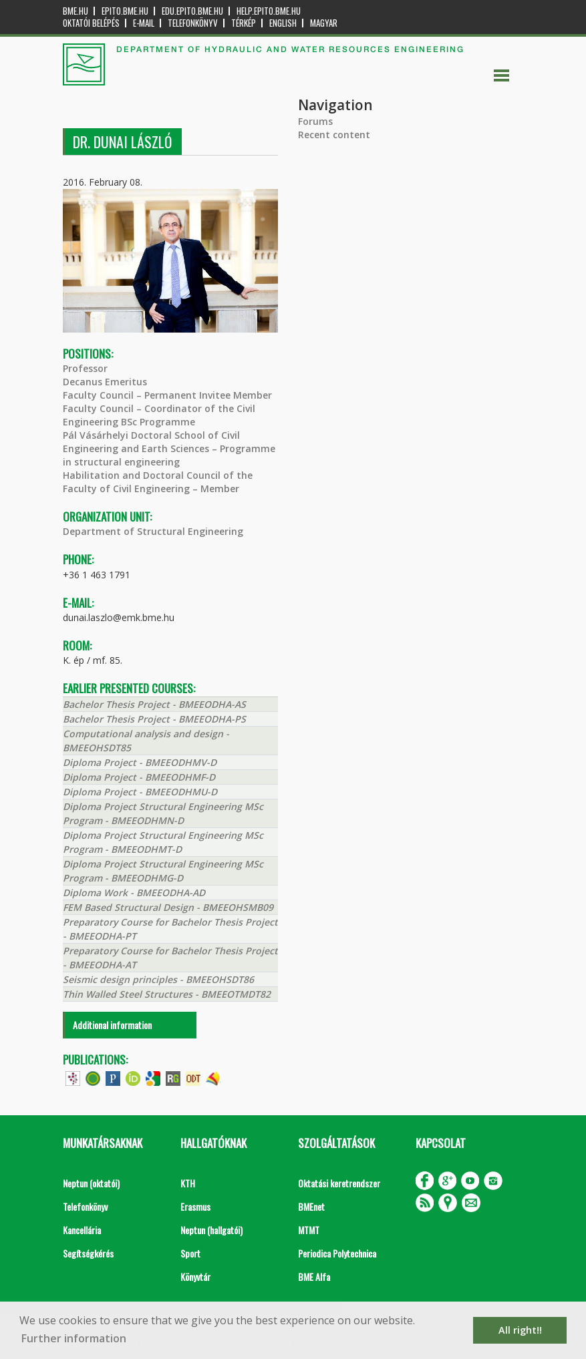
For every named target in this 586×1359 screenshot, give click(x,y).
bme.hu (75, 11)
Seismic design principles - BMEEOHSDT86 (158, 979)
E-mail (143, 23)
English (283, 23)
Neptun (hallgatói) (211, 1230)
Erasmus (195, 1206)
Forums (315, 121)
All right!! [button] (520, 1330)
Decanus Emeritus (105, 381)
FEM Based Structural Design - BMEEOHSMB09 (168, 907)
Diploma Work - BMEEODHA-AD (134, 892)
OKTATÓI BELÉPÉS (91, 23)
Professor (85, 368)
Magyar (323, 23)
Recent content (334, 134)
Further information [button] (73, 1338)
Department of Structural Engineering (153, 531)
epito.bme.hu (125, 11)
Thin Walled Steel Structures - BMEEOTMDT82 (167, 994)
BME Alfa (314, 1277)
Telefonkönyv (193, 23)
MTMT (308, 1230)
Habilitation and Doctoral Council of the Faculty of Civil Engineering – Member (158, 482)
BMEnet (311, 1206)
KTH (187, 1183)
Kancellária (82, 1230)
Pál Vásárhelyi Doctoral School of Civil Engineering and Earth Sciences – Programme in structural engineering (169, 448)
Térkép (243, 23)
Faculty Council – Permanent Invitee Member (167, 395)
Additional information (112, 1025)
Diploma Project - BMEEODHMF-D (139, 777)
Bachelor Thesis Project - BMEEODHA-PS (154, 719)
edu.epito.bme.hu (192, 11)
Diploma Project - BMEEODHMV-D (139, 762)
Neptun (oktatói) (91, 1183)
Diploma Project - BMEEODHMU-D (140, 791)
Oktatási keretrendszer (339, 1183)
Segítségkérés (88, 1253)
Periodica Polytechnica (337, 1253)
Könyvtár (195, 1277)
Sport (190, 1253)
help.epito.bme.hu (269, 11)
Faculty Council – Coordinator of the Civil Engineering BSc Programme (159, 415)
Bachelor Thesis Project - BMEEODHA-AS (154, 704)
